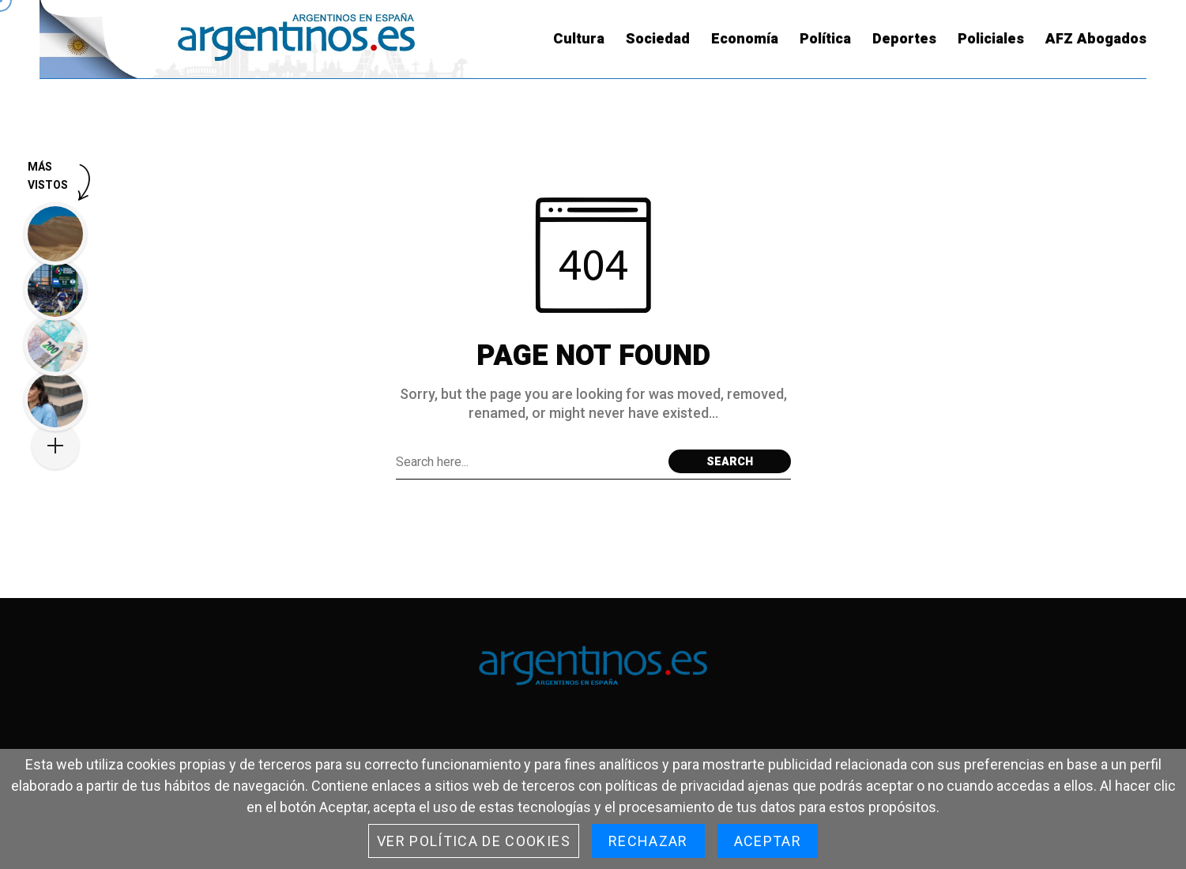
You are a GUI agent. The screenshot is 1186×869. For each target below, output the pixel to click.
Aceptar (767, 841)
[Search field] (528, 461)
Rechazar (648, 841)
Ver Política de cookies (473, 841)
